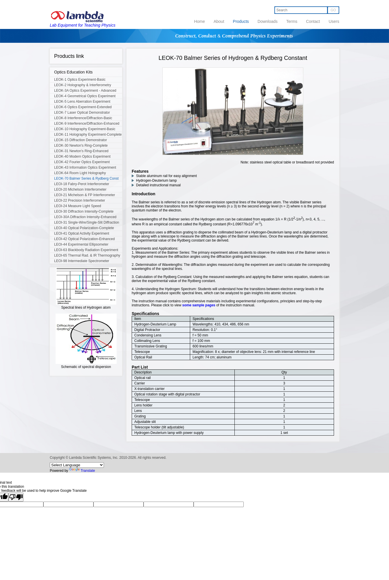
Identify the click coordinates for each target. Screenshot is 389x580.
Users (334, 21)
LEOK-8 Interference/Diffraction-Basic (83, 118)
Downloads (268, 21)
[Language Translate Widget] (77, 465)
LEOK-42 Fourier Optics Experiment (82, 162)
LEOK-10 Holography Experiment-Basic (84, 129)
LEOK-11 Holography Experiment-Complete (88, 134)
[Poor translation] (15, 497)
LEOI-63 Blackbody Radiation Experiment (86, 250)
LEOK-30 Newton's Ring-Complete (81, 145)
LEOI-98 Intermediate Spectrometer (81, 261)
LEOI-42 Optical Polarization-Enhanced (84, 239)
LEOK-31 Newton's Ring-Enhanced (81, 151)
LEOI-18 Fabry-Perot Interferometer (81, 184)
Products (241, 21)
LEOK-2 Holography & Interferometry (82, 85)
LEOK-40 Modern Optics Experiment (82, 156)
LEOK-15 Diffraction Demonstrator (80, 140)
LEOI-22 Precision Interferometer (79, 200)
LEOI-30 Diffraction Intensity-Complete (83, 211)
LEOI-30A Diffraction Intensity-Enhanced (85, 217)
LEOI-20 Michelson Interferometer (80, 189)
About (219, 21)
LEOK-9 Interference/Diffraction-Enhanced (86, 123)
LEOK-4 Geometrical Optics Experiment (84, 96)
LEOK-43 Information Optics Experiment (85, 167)
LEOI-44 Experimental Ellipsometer (81, 244)
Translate (82, 471)
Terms (291, 21)
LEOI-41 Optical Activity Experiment (81, 233)
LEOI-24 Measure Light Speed (77, 206)
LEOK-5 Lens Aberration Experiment (82, 102)
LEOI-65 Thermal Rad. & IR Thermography (87, 255)
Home (199, 21)
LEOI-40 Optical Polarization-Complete (84, 228)
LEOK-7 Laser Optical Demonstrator (82, 113)
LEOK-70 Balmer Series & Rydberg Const (86, 178)
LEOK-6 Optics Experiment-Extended (83, 107)
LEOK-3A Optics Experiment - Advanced (85, 91)
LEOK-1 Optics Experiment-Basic (79, 80)
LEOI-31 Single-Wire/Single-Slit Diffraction (86, 222)
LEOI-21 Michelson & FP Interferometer (84, 195)
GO (333, 10)
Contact (313, 21)
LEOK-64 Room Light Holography (80, 173)
